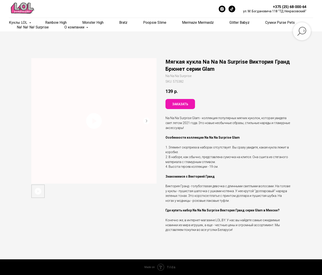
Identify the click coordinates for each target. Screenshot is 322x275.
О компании (74, 27)
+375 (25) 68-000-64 (289, 7)
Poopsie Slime (154, 22)
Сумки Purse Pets (280, 22)
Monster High (93, 22)
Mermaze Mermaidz (198, 22)
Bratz (123, 22)
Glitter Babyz (239, 22)
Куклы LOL (18, 22)
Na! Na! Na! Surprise (33, 27)
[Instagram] (222, 9)
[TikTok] (232, 9)
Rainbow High (56, 22)
